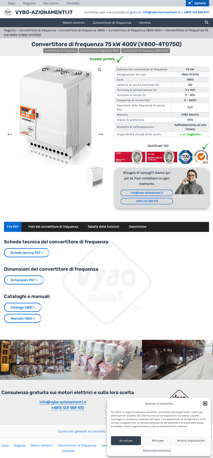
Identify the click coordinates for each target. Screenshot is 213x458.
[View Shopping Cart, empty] (197, 3)
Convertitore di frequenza (112, 23)
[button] (205, 404)
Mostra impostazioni (191, 440)
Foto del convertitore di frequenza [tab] (54, 227)
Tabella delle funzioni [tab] (106, 227)
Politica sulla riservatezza (157, 450)
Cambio (145, 23)
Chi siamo (48, 3)
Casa (11, 3)
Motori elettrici (73, 23)
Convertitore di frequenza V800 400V (140, 30)
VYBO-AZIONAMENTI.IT (44, 12)
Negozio (27, 3)
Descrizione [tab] (142, 227)
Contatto (68, 3)
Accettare (126, 440)
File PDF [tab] (13, 227)
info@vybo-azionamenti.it (161, 12)
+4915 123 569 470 (196, 12)
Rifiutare (158, 440)
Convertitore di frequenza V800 (85, 30)
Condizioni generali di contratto (82, 431)
